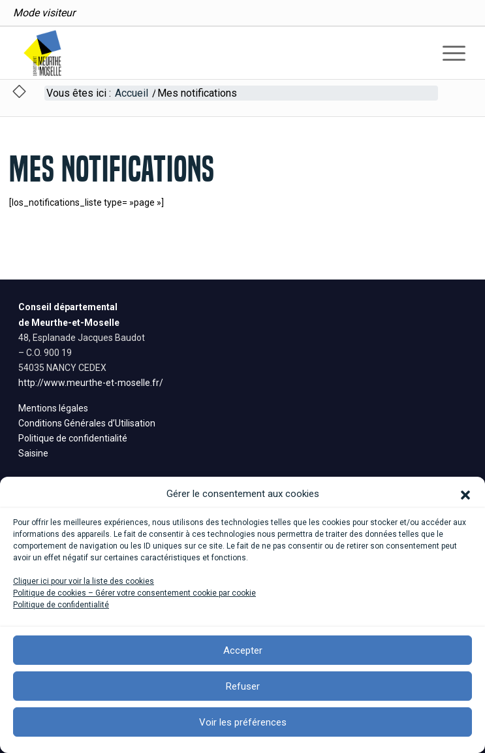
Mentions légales (53, 408)
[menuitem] (44, 13)
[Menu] (447, 53)
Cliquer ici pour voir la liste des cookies (83, 581)
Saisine (33, 453)
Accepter (242, 650)
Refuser (243, 686)
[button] (465, 493)
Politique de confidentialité (72, 438)
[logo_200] (198, 53)
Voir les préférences (243, 722)
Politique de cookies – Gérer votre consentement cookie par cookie (134, 593)
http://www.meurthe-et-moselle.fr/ (90, 382)
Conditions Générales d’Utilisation (86, 423)
